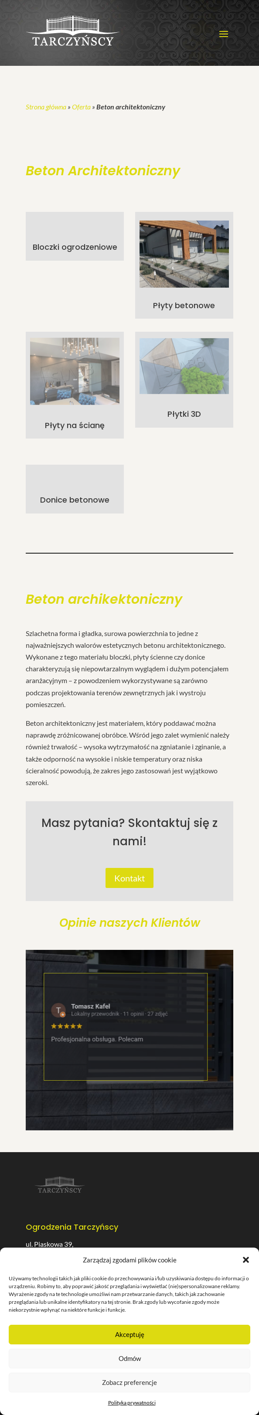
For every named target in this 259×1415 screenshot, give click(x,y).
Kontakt (129, 878)
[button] (246, 1259)
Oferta (81, 106)
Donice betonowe (74, 499)
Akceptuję (129, 1334)
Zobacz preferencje (129, 1382)
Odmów (130, 1358)
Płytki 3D (184, 413)
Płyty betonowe (184, 305)
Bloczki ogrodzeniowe (75, 247)
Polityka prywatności (132, 1402)
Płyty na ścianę (75, 425)
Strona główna (46, 106)
